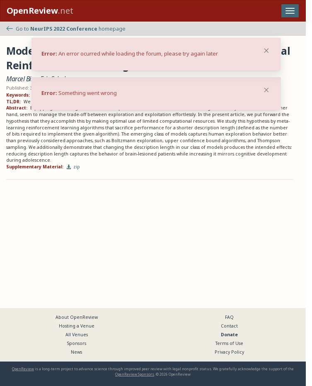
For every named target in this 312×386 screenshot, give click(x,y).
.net (40, 10)
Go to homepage (66, 28)
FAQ (229, 317)
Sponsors (76, 343)
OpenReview (23, 368)
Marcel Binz (21, 78)
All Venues (76, 334)
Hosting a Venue (76, 326)
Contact (229, 326)
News (76, 352)
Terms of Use (229, 343)
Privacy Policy (229, 352)
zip (73, 167)
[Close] (266, 90)
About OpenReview (77, 317)
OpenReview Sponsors (134, 374)
